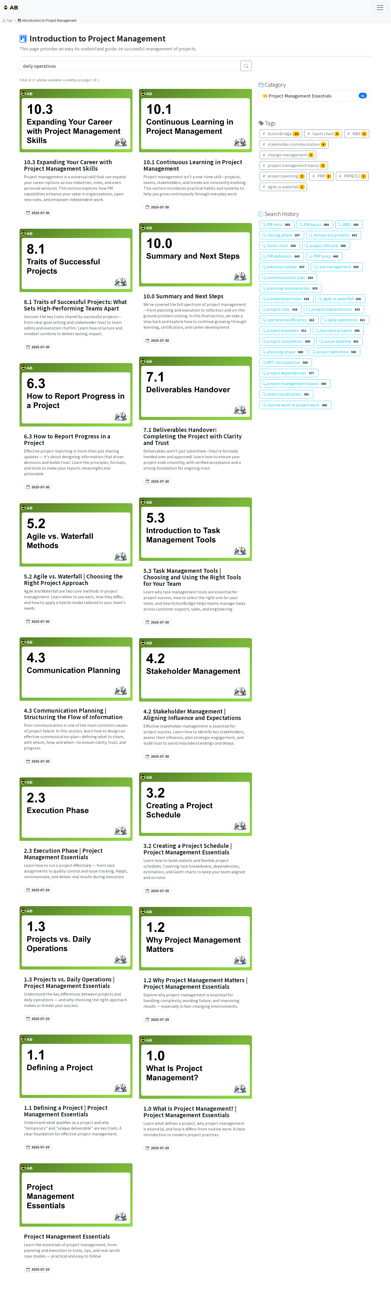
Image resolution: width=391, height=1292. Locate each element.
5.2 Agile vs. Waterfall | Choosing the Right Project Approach (73, 579)
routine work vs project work (295, 405)
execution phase (284, 266)
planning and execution (290, 288)
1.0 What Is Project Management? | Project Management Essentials (190, 1111)
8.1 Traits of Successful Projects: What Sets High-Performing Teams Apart (75, 305)
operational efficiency (289, 319)
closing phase (282, 235)
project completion (287, 341)
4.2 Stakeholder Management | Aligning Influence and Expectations (192, 714)
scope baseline (340, 341)
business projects (338, 330)
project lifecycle (326, 245)
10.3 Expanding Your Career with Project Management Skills (68, 165)
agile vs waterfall (283, 186)
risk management (337, 266)
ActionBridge (281, 133)
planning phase (283, 351)
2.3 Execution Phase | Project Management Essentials (63, 854)
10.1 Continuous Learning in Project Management (192, 165)
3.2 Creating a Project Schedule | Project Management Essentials (187, 849)
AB (10, 7)
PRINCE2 (352, 176)
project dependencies (289, 373)
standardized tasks (286, 298)
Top (7, 20)
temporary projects (334, 235)
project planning (283, 176)
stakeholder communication (294, 144)
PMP (322, 176)
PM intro (277, 224)
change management (288, 154)
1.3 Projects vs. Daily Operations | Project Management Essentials (69, 982)
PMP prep (324, 256)
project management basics (294, 165)
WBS (357, 133)
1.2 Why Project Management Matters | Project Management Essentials (195, 983)
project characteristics (334, 309)
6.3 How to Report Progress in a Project (67, 439)
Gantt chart (323, 133)
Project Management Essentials (67, 1236)
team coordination (286, 394)
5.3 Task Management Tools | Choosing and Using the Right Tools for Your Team (192, 577)
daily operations (345, 319)
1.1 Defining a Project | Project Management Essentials (66, 1111)
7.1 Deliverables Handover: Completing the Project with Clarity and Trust (192, 436)
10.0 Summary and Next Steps (183, 296)
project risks (280, 309)
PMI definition (281, 256)
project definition (335, 351)
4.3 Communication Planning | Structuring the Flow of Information (73, 713)
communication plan (288, 277)
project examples (285, 330)
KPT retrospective (286, 362)
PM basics (315, 224)
